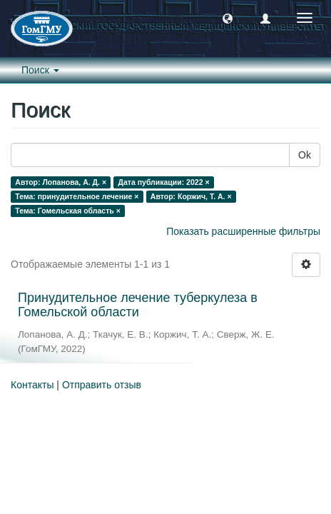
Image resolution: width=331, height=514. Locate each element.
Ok (304, 155)
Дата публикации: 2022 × (164, 182)
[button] (227, 18)
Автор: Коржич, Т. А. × (191, 196)
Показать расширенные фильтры (243, 231)
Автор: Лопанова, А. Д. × (60, 182)
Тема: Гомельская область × (68, 210)
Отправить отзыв (101, 384)
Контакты (32, 384)
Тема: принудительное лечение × (76, 196)
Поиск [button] (40, 70)
